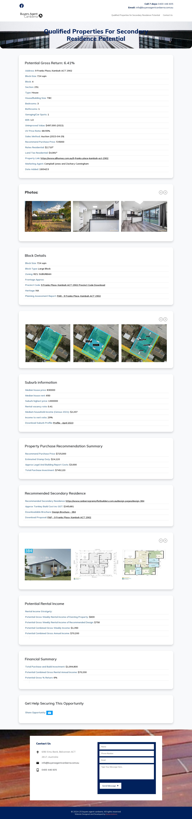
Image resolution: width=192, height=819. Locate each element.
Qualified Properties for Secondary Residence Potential (135, 15)
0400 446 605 (49, 769)
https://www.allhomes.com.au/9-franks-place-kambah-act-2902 (74, 158)
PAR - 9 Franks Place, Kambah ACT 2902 (79, 296)
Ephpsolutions (111, 814)
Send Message (110, 786)
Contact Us (168, 15)
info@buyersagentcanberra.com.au (60, 762)
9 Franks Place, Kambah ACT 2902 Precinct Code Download (73, 285)
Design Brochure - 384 (64, 512)
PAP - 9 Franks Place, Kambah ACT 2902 (69, 517)
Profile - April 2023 (63, 422)
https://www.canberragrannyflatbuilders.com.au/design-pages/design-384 (105, 501)
